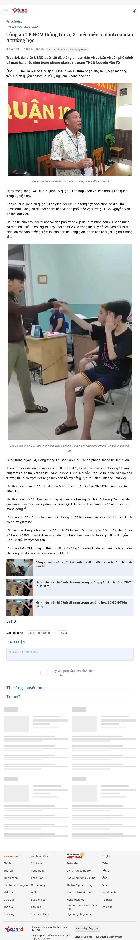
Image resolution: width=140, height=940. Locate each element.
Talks (105, 863)
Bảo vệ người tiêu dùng (81, 878)
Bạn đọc (36, 907)
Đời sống (9, 914)
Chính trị (9, 863)
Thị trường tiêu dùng (80, 885)
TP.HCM (62, 632)
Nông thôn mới (76, 899)
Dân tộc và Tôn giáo (16, 885)
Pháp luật (37, 878)
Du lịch (35, 892)
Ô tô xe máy (38, 885)
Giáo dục (16, 21)
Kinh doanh (11, 878)
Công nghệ (37, 870)
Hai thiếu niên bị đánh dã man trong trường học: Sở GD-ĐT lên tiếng (81, 604)
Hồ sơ (105, 870)
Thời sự (8, 870)
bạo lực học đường (39, 632)
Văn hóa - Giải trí (41, 856)
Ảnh (104, 878)
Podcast (107, 899)
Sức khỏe (36, 863)
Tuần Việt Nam (40, 914)
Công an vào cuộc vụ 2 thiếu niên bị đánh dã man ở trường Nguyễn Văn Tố (85, 564)
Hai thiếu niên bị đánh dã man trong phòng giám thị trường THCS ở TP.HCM (84, 584)
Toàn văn (72, 863)
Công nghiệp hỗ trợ (79, 870)
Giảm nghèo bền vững (80, 892)
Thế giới (9, 907)
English (107, 856)
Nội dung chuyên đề (79, 914)
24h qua (107, 907)
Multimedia (109, 892)
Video (105, 885)
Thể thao (9, 892)
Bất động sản (39, 899)
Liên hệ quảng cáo (87, 928)
